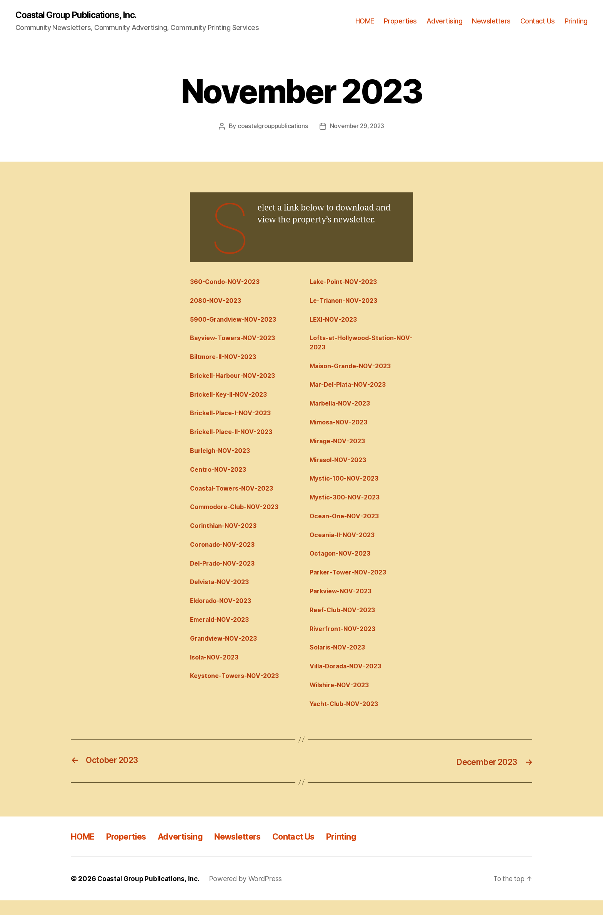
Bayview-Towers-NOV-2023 (236, 340)
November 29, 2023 (357, 126)
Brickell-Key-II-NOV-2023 (232, 398)
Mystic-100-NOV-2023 (347, 486)
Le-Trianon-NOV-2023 (347, 302)
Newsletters (491, 21)
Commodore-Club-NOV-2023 (238, 515)
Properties (400, 21)
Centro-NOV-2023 (220, 476)
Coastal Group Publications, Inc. (81, 15)
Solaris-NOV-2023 (340, 660)
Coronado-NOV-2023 (225, 554)
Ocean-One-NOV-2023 (347, 525)
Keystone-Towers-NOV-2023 (238, 689)
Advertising (444, 21)
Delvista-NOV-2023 (222, 592)
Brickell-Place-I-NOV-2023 (234, 418)
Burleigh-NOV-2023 (223, 457)
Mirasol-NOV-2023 (341, 466)
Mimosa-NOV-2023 (341, 428)
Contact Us (537, 21)
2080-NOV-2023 (218, 302)
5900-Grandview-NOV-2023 (237, 321)
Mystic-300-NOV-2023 (348, 505)
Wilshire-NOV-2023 (342, 699)
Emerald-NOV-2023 (222, 631)
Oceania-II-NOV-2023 (345, 544)
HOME (364, 21)
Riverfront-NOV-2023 (345, 641)
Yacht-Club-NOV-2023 (347, 718)
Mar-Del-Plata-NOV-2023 (351, 389)
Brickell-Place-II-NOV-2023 (235, 437)
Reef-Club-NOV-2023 (345, 621)
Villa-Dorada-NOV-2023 (349, 680)
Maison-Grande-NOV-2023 (354, 370)
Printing (576, 21)
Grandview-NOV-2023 (226, 651)
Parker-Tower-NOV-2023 (351, 583)
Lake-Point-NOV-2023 (347, 282)
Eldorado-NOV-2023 (223, 612)
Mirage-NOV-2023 (340, 447)
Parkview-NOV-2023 (344, 602)
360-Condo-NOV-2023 (228, 282)
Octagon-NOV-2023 (343, 563)
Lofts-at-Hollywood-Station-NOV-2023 (357, 345)
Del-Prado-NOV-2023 (225, 573)
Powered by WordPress (248, 893)
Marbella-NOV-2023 (343, 408)
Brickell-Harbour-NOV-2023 (236, 379)
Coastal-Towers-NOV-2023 (235, 495)
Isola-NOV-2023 (217, 670)
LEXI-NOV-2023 (336, 321)
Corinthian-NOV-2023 (226, 534)
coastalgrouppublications (271, 126)
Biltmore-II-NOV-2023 (226, 360)
